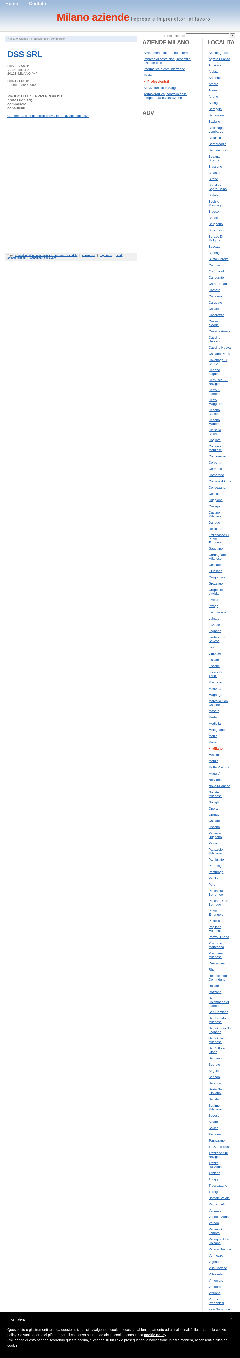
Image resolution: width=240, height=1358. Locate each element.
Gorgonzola (217, 577)
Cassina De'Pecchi (216, 339)
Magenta (215, 688)
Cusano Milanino (215, 514)
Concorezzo (217, 456)
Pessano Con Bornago (218, 902)
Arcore (213, 84)
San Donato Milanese (217, 1020)
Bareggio (215, 109)
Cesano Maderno (215, 422)
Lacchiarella (217, 612)
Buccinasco (217, 230)
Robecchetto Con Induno (218, 977)
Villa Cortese (218, 1268)
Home (12, 3)
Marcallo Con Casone (218, 703)
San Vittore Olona (217, 1050)
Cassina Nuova (220, 347)
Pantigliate (216, 859)
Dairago (214, 522)
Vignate (214, 1262)
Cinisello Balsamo (215, 432)
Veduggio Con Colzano (219, 1241)
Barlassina (216, 115)
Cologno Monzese (215, 448)
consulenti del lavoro (43, 258)
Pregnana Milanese (216, 955)
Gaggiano (216, 548)
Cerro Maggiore (215, 402)
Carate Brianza (219, 284)
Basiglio (214, 121)
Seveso (214, 1115)
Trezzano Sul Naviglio (218, 1155)
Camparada (217, 271)
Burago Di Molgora (216, 238)
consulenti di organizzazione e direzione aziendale (47, 255)
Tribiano (214, 1173)
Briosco (214, 218)
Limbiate (215, 653)
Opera (213, 808)
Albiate (214, 71)
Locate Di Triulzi (215, 674)
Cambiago (216, 265)
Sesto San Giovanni (216, 1091)
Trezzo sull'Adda (215, 1165)
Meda (213, 717)
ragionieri (106, 255)
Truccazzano (218, 1185)
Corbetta (215, 462)
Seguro (214, 1071)
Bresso (214, 211)
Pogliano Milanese (215, 929)
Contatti (37, 3)
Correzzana (217, 487)
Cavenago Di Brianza (218, 362)
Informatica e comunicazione (164, 69)
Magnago (215, 695)
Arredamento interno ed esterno (167, 53)
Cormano (215, 469)
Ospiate (214, 821)
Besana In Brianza (216, 158)
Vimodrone (216, 1287)
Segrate (214, 1064)
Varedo (214, 1223)
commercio (58, 38)
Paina (213, 843)
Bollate (214, 195)
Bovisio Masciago (216, 203)
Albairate (215, 65)
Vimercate (216, 1280)
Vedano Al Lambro (216, 1231)
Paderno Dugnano (215, 835)
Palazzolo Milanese (216, 851)
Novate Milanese (215, 794)
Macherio (215, 682)
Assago (214, 103)
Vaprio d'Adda (219, 1217)
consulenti (88, 255)
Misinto (214, 755)
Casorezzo (216, 315)
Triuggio (214, 1179)
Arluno (213, 96)
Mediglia (215, 723)
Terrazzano (217, 1140)
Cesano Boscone (215, 412)
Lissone (214, 666)
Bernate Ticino (219, 150)
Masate (214, 711)
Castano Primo (219, 354)
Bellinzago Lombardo (216, 129)
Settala (214, 1099)
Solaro (213, 1122)
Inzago (213, 606)
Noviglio (214, 802)
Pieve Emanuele (216, 912)
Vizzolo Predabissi (216, 1301)
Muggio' (214, 773)
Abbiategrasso (219, 53)
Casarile (215, 309)
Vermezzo (216, 1255)
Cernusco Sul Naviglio (218, 382)
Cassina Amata (219, 331)
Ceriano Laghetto (215, 372)
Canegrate (216, 277)
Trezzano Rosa (220, 1147)
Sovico (213, 1128)
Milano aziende (19, 38)
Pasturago (216, 872)
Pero (212, 884)
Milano (217, 748)
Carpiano (215, 296)
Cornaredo (216, 475)
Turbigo (214, 1192)
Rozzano (215, 992)
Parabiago (216, 866)
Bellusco (215, 138)
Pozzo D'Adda (219, 937)
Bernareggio (217, 144)
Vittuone (214, 1293)
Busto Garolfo (219, 259)
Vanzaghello (217, 1204)
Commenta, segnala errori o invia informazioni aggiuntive (49, 116)
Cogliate (215, 440)
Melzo (213, 736)
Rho (212, 969)
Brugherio (216, 224)
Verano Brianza (220, 1249)
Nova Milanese (219, 786)
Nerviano (215, 780)
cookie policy (155, 1335)
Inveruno (215, 600)
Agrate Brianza (219, 59)
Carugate (215, 302)
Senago (214, 1077)
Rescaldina (217, 963)
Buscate (214, 246)
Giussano (215, 571)
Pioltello (214, 921)
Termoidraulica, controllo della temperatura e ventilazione (165, 96)
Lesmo (213, 647)
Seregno (215, 1083)
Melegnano (217, 730)
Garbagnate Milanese (217, 556)
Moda (148, 75)
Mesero (214, 742)
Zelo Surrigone (219, 1309)
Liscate (214, 660)
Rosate (214, 986)
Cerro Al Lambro (214, 392)
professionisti (39, 38)
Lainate (214, 618)
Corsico (214, 494)
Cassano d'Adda (215, 323)
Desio (213, 529)
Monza (213, 761)
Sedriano (215, 1058)
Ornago (214, 814)
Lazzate (214, 625)
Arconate (215, 78)
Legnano (215, 631)
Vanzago (215, 1210)
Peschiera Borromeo (216, 892)
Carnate (214, 290)
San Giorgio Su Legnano (220, 1030)
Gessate (215, 565)
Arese (213, 90)
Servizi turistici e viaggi (160, 88)
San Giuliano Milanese (218, 1040)
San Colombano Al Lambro (219, 1002)
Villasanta (216, 1274)
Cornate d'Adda (220, 481)
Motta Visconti (219, 767)
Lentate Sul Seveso (217, 639)
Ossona (214, 827)
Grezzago (216, 583)
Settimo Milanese (215, 1107)
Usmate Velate (219, 1198)
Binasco (214, 173)
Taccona (215, 1134)
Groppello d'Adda (216, 591)
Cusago (214, 506)
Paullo (213, 878)
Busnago (215, 253)
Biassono (215, 166)
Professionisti (158, 81)
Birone (213, 179)
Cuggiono (216, 500)
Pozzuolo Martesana (216, 945)
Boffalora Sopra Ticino (218, 187)
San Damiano (218, 1012)
